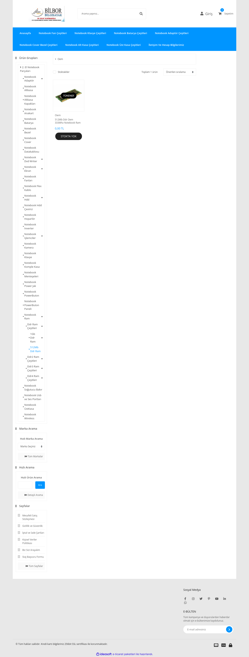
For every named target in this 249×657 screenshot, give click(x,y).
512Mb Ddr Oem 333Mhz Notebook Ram (68, 121)
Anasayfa (25, 33)
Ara (40, 485)
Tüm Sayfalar (34, 566)
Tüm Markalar (34, 456)
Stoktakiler (63, 72)
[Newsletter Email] (208, 629)
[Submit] (229, 629)
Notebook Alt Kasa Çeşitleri (82, 45)
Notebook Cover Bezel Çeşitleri (38, 45)
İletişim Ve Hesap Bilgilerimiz (166, 45)
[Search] (106, 13)
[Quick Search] (25, 485)
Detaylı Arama (34, 495)
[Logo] (41, 14)
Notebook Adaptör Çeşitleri (171, 33)
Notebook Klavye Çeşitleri (90, 33)
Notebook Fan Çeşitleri (53, 33)
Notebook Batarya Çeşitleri (130, 33)
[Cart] (225, 13)
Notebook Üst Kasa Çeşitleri (124, 45)
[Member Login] (208, 13)
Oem (58, 115)
